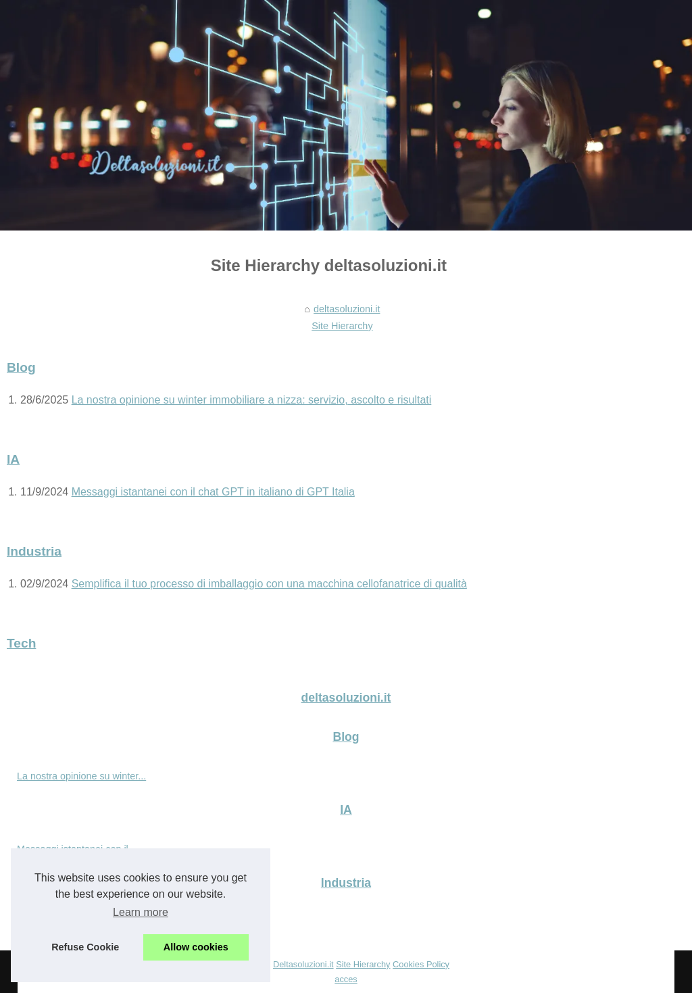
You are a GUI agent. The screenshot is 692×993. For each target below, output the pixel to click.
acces (346, 979)
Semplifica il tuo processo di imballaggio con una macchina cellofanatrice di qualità (269, 583)
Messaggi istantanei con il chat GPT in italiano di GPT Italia (213, 492)
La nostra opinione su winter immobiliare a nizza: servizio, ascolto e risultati (252, 400)
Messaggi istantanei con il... (77, 849)
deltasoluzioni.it (347, 309)
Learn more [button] (140, 912)
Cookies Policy (421, 964)
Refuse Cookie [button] (85, 947)
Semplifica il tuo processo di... (81, 922)
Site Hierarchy (342, 325)
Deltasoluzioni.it (303, 964)
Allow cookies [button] (196, 947)
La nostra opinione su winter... (81, 776)
